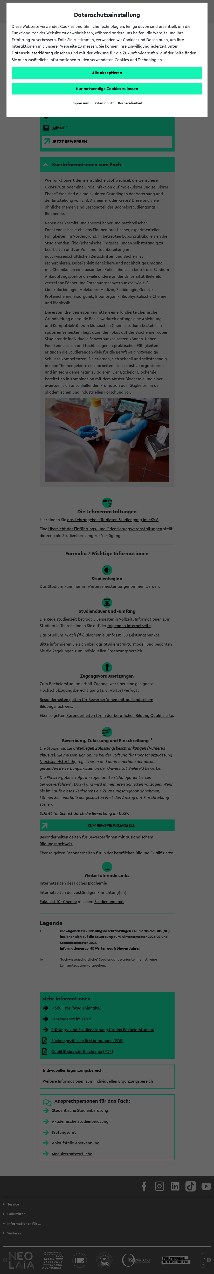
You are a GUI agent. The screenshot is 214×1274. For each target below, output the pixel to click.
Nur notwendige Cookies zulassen (107, 88)
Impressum (80, 103)
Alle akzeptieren (107, 72)
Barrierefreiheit (130, 103)
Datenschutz (103, 103)
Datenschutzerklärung (32, 53)
